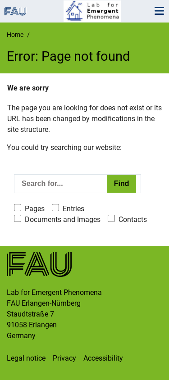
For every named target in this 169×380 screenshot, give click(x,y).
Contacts (133, 219)
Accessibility (103, 358)
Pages (35, 208)
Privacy (64, 358)
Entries (73, 208)
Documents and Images (62, 219)
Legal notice (26, 358)
